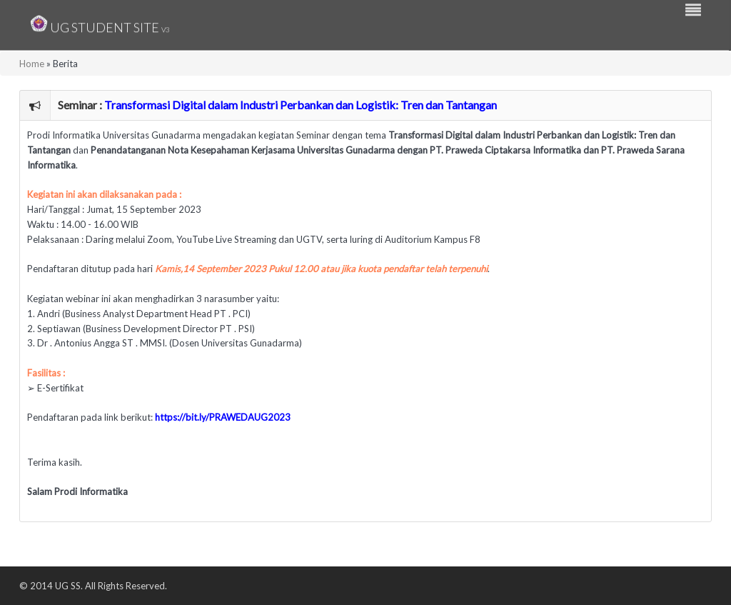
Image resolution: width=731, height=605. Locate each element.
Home (31, 63)
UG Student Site (100, 23)
